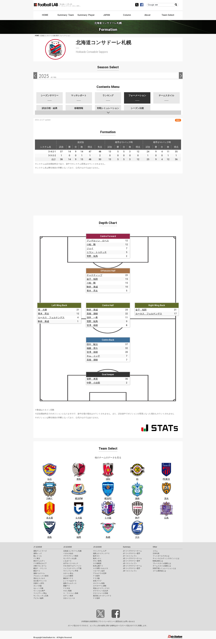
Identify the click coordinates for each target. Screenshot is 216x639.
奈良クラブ (97, 581)
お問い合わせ (129, 621)
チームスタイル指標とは (162, 566)
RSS (178, 120)
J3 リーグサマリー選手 (131, 568)
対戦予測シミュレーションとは (164, 568)
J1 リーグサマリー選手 (131, 553)
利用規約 (85, 621)
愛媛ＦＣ (66, 586)
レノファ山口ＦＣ (70, 581)
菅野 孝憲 (92, 379)
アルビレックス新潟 (40, 576)
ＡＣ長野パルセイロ (100, 568)
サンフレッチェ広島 (40, 596)
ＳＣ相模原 (97, 563)
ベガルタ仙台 (68, 553)
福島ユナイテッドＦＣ (101, 553)
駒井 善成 (92, 286)
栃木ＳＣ (96, 556)
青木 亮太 (92, 290)
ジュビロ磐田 (68, 576)
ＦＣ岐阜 (96, 576)
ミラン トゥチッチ (97, 252)
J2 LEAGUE (67, 547)
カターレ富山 (68, 573)
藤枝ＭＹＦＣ (68, 578)
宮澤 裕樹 (92, 325)
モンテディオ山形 (70, 558)
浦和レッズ (37, 553)
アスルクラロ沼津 (99, 573)
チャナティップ (94, 275)
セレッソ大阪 (38, 588)
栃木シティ (97, 558)
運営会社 (119, 621)
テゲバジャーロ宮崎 (100, 593)
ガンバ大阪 (37, 586)
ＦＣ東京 (36, 558)
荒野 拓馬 (92, 256)
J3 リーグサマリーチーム (132, 566)
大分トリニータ (69, 598)
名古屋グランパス (40, 581)
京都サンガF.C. (38, 583)
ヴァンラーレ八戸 (99, 551)
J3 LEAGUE (97, 547)
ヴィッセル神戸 (39, 591)
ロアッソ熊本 (68, 596)
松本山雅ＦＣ (98, 566)
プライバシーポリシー (106, 621)
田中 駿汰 (92, 344)
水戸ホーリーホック (70, 563)
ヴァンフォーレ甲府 (70, 571)
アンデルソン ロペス (98, 240)
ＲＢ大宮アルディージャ (72, 566)
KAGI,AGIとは (158, 561)
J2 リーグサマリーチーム (132, 558)
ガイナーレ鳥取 (99, 583)
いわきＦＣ (67, 561)
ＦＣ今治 (66, 588)
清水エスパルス (39, 578)
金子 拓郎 (92, 279)
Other (155, 547)
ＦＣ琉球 (96, 598)
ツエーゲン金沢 (99, 571)
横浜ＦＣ (36, 571)
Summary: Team (65, 15)
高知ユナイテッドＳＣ (101, 588)
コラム (155, 551)
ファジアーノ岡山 (40, 593)
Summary (126, 547)
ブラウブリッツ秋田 (70, 556)
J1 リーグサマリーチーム (132, 551)
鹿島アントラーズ (40, 551)
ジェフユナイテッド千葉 (72, 568)
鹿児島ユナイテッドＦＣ (102, 596)
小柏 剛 (91, 244)
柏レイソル (37, 556)
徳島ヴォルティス (70, 583)
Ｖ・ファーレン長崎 (70, 593)
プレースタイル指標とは (162, 563)
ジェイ (90, 248)
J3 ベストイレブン (130, 571)
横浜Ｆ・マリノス (40, 568)
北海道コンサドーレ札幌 (72, 551)
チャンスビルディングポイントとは (166, 558)
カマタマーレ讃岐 (99, 586)
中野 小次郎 (93, 382)
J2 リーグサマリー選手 (131, 561)
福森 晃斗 (92, 348)
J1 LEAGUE (37, 547)
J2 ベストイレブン (130, 563)
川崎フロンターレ (40, 566)
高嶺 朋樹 (92, 313)
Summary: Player (86, 15)
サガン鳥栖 (67, 591)
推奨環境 (93, 621)
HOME (45, 15)
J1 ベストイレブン (130, 556)
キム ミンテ (93, 356)
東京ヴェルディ (39, 561)
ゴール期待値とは (159, 571)
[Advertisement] (108, 193)
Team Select (168, 15)
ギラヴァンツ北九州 (100, 591)
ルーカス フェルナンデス (51, 317)
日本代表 (156, 553)
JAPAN (106, 15)
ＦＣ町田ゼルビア (40, 563)
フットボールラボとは (161, 556)
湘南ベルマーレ (39, 573)
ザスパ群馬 (97, 561)
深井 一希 (92, 317)
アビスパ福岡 (38, 598)
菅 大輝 (42, 309)
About (147, 15)
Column (127, 15)
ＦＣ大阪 (96, 578)
